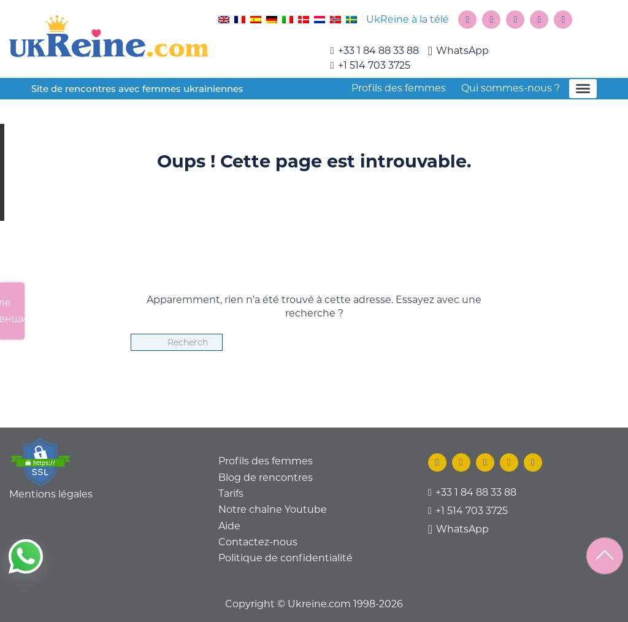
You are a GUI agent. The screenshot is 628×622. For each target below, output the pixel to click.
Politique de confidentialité (285, 558)
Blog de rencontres (265, 477)
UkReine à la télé (407, 19)
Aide (229, 526)
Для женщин (12, 310)
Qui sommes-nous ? (510, 88)
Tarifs (230, 493)
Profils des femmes (398, 88)
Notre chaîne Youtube (272, 509)
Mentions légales (51, 494)
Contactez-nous (257, 542)
